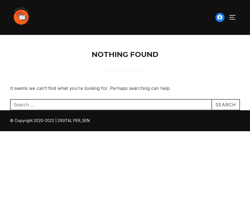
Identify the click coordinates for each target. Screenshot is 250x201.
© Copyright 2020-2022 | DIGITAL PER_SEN (50, 120)
